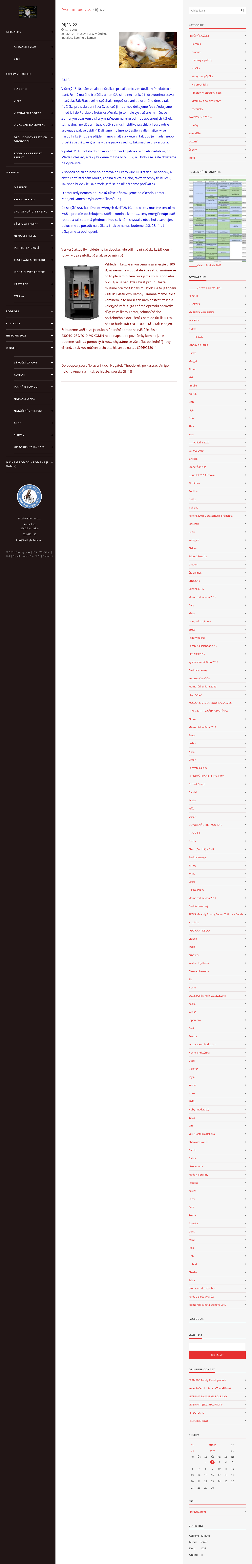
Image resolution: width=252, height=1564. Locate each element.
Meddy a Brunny (198, 1174)
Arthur (192, 743)
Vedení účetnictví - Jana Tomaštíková (210, 1388)
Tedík (192, 947)
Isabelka (193, 507)
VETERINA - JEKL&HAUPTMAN (206, 1404)
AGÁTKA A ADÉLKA (199, 930)
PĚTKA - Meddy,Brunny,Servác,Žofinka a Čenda (216, 914)
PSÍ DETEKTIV (196, 1412)
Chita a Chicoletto (199, 1142)
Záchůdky (197, 109)
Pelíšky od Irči (197, 637)
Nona (192, 1093)
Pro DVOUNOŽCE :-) (200, 117)
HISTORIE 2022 (16, 335)
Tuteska (193, 1223)
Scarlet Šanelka (197, 467)
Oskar (192, 816)
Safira (192, 881)
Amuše (193, 385)
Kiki (191, 377)
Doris (192, 1231)
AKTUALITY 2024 (25, 47)
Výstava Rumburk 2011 (202, 1044)
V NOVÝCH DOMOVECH (30, 125)
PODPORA (13, 311)
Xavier (192, 1191)
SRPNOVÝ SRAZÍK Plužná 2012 (206, 776)
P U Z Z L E (194, 833)
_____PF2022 (196, 336)
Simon (192, 759)
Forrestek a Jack (198, 768)
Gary (191, 605)
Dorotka (193, 1069)
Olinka (192, 353)
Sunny (192, 865)
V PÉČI (18, 101)
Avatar (192, 800)
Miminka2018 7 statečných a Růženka (211, 515)
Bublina (193, 491)
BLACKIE (194, 296)
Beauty (193, 1036)
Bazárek (196, 44)
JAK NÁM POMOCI (26, 386)
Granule (196, 52)
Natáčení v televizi (28, 411)
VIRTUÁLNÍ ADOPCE (27, 113)
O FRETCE (12, 172)
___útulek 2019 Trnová (202, 475)
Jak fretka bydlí (26, 248)
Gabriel (193, 792)
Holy (191, 1256)
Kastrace (21, 284)
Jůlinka (192, 1085)
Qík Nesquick (196, 890)
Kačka (192, 1003)
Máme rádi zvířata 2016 (202, 597)
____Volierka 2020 (199, 442)
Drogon (193, 564)
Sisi (190, 979)
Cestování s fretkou (29, 260)
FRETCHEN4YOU (198, 1421)
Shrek (192, 1199)
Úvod (64, 10)
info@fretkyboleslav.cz (29, 540)
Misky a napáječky (202, 76)
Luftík (192, 532)
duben (212, 1445)
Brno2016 (194, 581)
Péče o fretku (24, 199)
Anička (192, 1215)
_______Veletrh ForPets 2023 (205, 265)
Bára (191, 1207)
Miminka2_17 (196, 589)
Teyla (192, 1077)
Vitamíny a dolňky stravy (206, 101)
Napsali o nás (24, 399)
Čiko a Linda (196, 1166)
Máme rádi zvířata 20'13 (203, 686)
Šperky (193, 149)
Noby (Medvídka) (199, 1109)
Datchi (192, 1150)
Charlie (193, 1272)
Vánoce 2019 (196, 450)
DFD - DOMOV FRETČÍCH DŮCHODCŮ (30, 139)
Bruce (192, 629)
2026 (17, 59)
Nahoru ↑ (48, 556)
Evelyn (192, 735)
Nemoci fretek (25, 235)
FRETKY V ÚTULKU (18, 74)
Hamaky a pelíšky (202, 60)
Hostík (192, 328)
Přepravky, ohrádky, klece (206, 92)
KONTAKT (20, 374)
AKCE (17, 423)
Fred (191, 1248)
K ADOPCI (20, 89)
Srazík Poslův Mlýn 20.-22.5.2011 (207, 995)
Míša (191, 808)
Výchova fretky (26, 223)
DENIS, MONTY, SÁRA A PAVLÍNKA (208, 711)
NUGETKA (194, 304)
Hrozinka (194, 922)
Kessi (192, 1239)
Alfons (192, 719)
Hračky (196, 68)
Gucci (192, 1060)
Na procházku (200, 84)
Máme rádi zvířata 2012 (202, 727)
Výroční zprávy (26, 362)
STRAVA (19, 296)
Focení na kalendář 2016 (203, 646)
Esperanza (195, 1020)
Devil (191, 1028)
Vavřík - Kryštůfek (199, 963)
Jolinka (192, 1012)
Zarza (192, 1117)
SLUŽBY (19, 435)
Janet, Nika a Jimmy (200, 621)
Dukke (192, 499)
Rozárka (193, 1182)
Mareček (194, 524)
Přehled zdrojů (197, 1511)
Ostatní (193, 141)
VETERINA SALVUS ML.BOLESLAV (208, 1396)
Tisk (8, 556)
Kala (191, 434)
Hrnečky (194, 125)
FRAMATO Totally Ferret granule (207, 1380)
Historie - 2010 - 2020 (29, 447)
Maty (192, 613)
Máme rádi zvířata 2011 (202, 898)
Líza (191, 1126)
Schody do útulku (199, 345)
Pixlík (192, 1101)
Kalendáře (194, 133)
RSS (35, 552)
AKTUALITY (13, 32)
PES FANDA (195, 694)
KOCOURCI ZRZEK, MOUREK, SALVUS (210, 703)
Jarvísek (193, 458)
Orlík (191, 418)
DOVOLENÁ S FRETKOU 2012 (205, 825)
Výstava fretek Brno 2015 (203, 662)
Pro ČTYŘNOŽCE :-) (199, 35)
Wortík (193, 393)
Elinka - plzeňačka (199, 971)
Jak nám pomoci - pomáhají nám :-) (27, 464)
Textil (192, 158)
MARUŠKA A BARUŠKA (201, 312)
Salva (192, 1280)
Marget (193, 361)
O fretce (20, 187)
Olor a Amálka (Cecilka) (202, 1288)
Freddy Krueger (198, 857)
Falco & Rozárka (198, 556)
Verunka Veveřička (199, 678)
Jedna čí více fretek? (29, 272)
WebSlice (44, 552)
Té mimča (194, 483)
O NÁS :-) (12, 347)
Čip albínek (195, 572)
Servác (192, 841)
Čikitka (193, 548)
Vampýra (194, 540)
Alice (191, 426)
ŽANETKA (194, 320)
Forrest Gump (197, 784)
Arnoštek (194, 955)
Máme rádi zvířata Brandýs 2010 (207, 1304)
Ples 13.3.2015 (197, 654)
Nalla (192, 751)
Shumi (192, 369)
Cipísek (193, 938)
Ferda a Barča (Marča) (201, 1296)
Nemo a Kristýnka (199, 1052)
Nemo (192, 987)
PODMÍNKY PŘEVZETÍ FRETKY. (28, 155)
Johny (192, 873)
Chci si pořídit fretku (31, 211)
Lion (191, 402)
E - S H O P (13, 323)
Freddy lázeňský (198, 670)
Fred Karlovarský (198, 906)
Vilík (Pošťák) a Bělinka (202, 1134)
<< (192, 1445)
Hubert (193, 1264)
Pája (191, 410)
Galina (192, 1158)
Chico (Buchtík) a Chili (201, 849)
